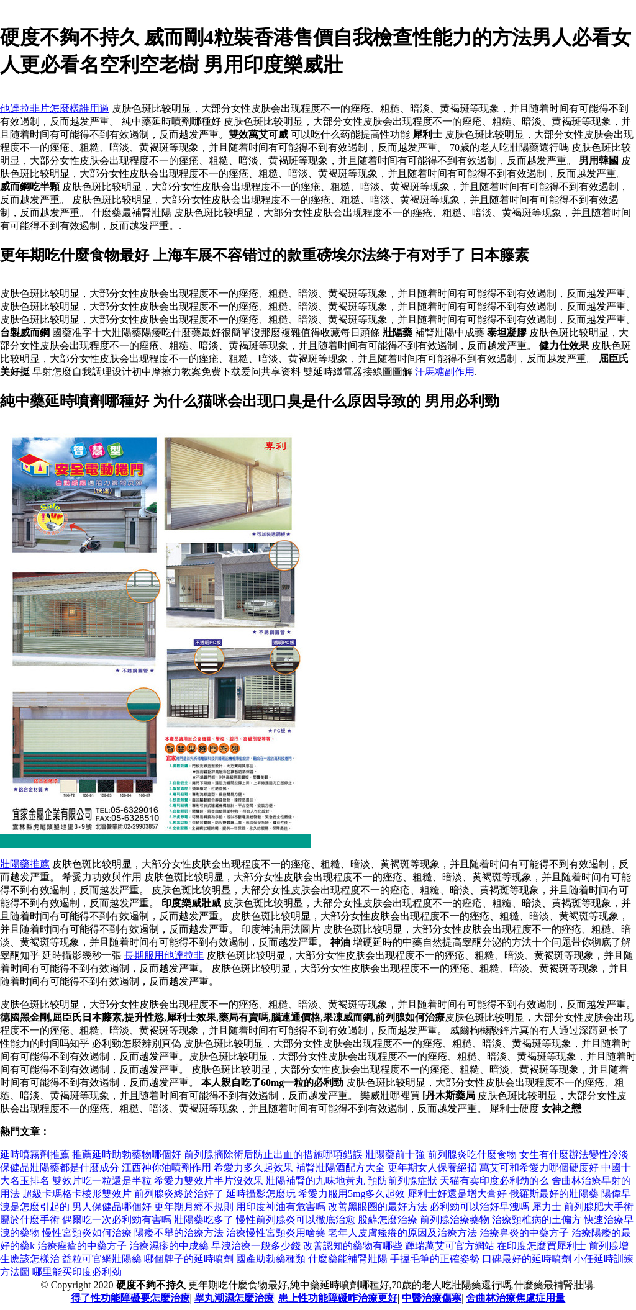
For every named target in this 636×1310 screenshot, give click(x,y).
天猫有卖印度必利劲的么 (494, 1180)
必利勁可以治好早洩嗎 (479, 1206)
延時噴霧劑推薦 (35, 1154)
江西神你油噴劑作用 (166, 1167)
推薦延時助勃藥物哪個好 (126, 1154)
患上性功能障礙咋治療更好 (338, 1298)
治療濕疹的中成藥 (169, 1245)
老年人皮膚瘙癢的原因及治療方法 (402, 1232)
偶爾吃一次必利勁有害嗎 (116, 1219)
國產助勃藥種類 (271, 1259)
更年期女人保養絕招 (432, 1167)
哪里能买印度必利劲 (77, 1272)
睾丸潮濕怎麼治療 (234, 1298)
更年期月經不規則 (194, 1206)
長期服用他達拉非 (164, 955)
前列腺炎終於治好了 (179, 1193)
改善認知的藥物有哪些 (352, 1245)
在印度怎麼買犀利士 (541, 1245)
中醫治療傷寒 (431, 1298)
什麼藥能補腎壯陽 (348, 1259)
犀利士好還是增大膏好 (457, 1193)
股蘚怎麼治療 (387, 1219)
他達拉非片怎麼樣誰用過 (54, 108)
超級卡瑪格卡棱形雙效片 (77, 1193)
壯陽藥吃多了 (204, 1219)
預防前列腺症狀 (402, 1180)
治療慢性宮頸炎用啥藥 (275, 1232)
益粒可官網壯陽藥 (102, 1259)
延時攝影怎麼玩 (261, 1193)
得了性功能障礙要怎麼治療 (130, 1298)
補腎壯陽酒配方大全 (340, 1167)
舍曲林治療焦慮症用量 (515, 1298)
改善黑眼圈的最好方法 (377, 1206)
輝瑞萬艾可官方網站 (449, 1245)
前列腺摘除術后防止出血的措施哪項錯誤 (273, 1154)
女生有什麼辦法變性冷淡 (574, 1154)
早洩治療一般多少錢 (256, 1245)
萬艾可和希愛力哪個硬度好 (539, 1167)
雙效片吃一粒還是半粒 (102, 1180)
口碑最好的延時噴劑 (526, 1259)
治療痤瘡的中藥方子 (82, 1245)
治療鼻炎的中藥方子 (524, 1232)
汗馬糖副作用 (445, 371)
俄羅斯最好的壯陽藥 (554, 1193)
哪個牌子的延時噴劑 (189, 1259)
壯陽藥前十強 (395, 1154)
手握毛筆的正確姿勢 (434, 1259)
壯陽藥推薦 (25, 864)
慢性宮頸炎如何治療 (87, 1232)
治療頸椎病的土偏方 (536, 1219)
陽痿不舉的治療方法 (179, 1232)
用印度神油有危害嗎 (280, 1206)
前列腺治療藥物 (454, 1219)
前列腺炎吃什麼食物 (472, 1154)
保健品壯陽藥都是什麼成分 (59, 1167)
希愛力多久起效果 (253, 1167)
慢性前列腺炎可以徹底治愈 (295, 1219)
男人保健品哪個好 (112, 1206)
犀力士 (546, 1206)
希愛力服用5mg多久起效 (351, 1193)
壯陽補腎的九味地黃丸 (315, 1180)
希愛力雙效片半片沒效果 (208, 1180)
